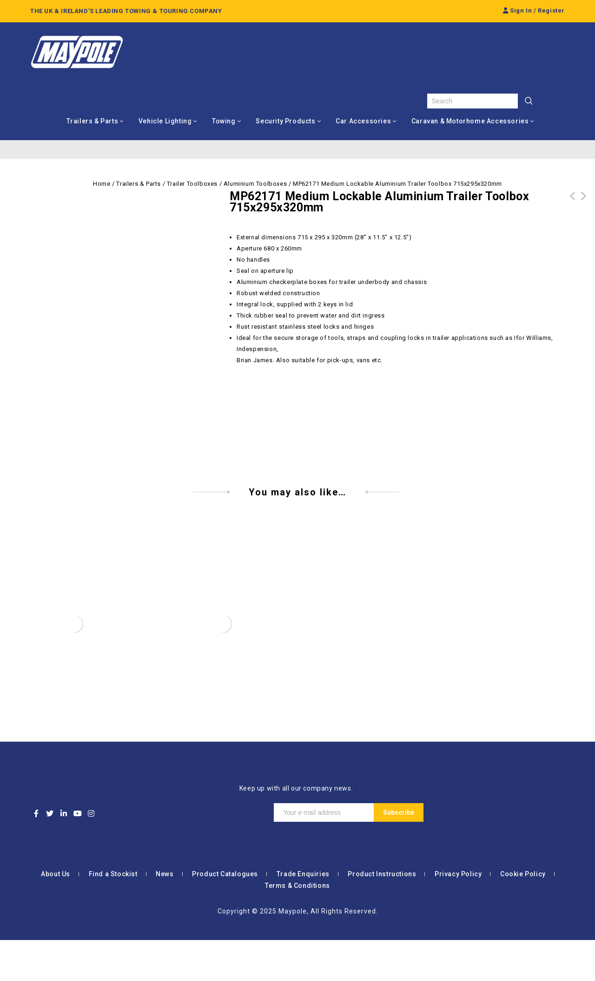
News (164, 915)
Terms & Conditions (297, 926)
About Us (55, 915)
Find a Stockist (113, 915)
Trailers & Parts (92, 121)
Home (101, 183)
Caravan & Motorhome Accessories (470, 121)
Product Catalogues (225, 915)
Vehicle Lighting (165, 121)
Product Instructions (382, 915)
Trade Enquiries (303, 915)
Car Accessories (363, 121)
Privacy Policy (458, 915)
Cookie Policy (523, 915)
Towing (224, 121)
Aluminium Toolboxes (255, 183)
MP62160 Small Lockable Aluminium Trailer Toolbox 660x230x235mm (583, 207)
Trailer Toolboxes (192, 183)
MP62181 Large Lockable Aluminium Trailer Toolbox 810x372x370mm (573, 207)
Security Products (285, 121)
